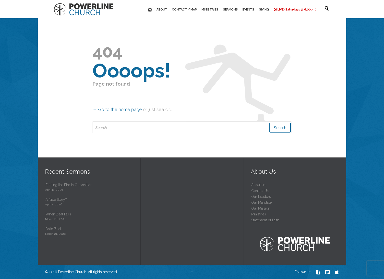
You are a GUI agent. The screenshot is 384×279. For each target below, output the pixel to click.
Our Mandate (261, 202)
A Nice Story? (56, 199)
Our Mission (260, 208)
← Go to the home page (117, 109)
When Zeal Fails (58, 214)
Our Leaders (261, 197)
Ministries (258, 214)
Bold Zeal (53, 229)
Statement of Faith (265, 220)
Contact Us (260, 191)
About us (258, 185)
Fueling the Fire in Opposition (69, 185)
